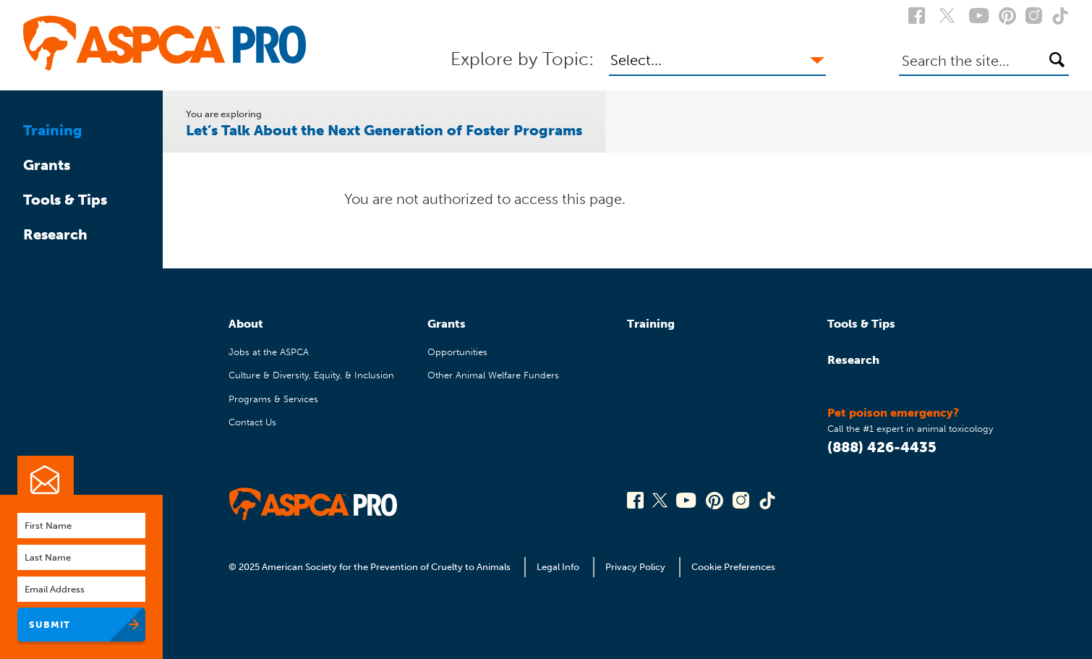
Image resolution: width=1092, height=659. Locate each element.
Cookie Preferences (733, 566)
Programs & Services (273, 399)
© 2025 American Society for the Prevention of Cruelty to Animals (371, 566)
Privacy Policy (635, 566)
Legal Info (558, 566)
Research (55, 234)
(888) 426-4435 (882, 447)
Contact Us (252, 422)
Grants (46, 165)
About (246, 324)
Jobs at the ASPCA (269, 351)
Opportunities (457, 351)
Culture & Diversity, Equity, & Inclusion (311, 375)
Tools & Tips (65, 199)
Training (52, 130)
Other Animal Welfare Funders (493, 375)
